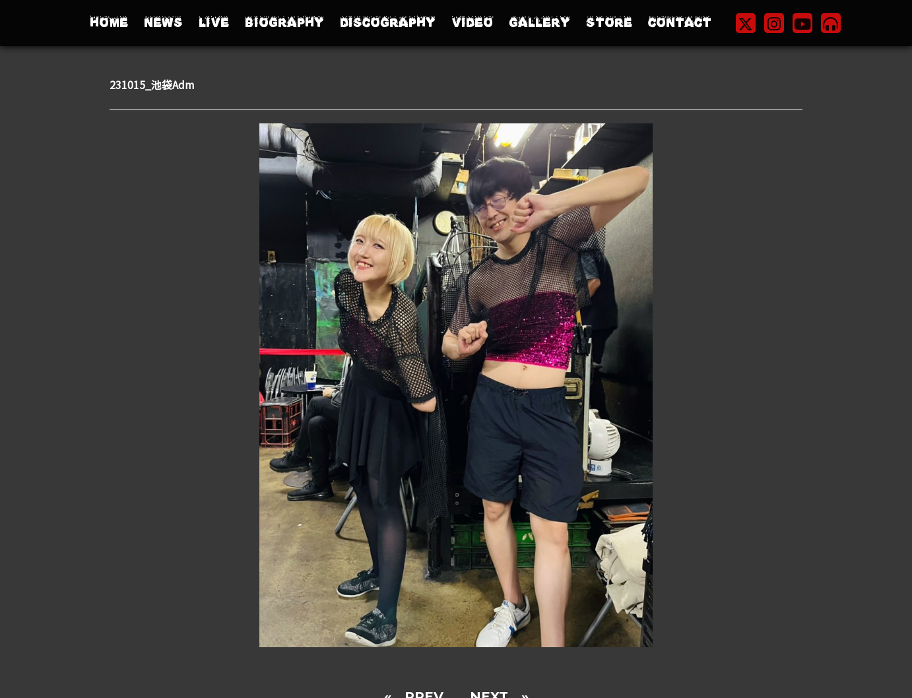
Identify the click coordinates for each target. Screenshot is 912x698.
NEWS (163, 23)
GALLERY (539, 23)
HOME (109, 23)
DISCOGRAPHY (388, 23)
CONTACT (679, 23)
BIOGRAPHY (284, 23)
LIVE (214, 23)
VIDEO (472, 23)
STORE (609, 23)
